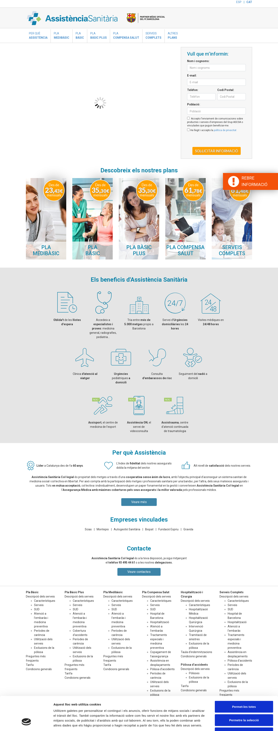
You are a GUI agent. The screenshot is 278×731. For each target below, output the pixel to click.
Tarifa (30, 664)
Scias (88, 529)
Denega (243, 704)
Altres (173, 36)
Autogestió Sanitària (127, 529)
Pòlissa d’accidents (194, 664)
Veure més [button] (139, 502)
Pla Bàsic (32, 592)
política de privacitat (225, 130)
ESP (239, 2)
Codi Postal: (225, 90)
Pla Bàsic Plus (74, 592)
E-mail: (192, 75)
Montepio (103, 529)
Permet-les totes (244, 677)
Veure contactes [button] (139, 572)
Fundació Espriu (168, 529)
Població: (193, 104)
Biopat (149, 529)
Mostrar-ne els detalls (234, 723)
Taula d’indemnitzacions (196, 652)
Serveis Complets (232, 592)
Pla (61, 36)
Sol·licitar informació (216, 151)
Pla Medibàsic (113, 592)
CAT (249, 2)
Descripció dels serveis (234, 596)
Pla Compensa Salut (155, 592)
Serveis (153, 36)
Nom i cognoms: (198, 61)
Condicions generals (194, 656)
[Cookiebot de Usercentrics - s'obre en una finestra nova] (26, 723)
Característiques (44, 600)
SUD (37, 609)
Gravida (188, 529)
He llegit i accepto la (211, 130)
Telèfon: (192, 90)
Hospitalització (159, 622)
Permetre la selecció (244, 691)
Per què (38, 36)
